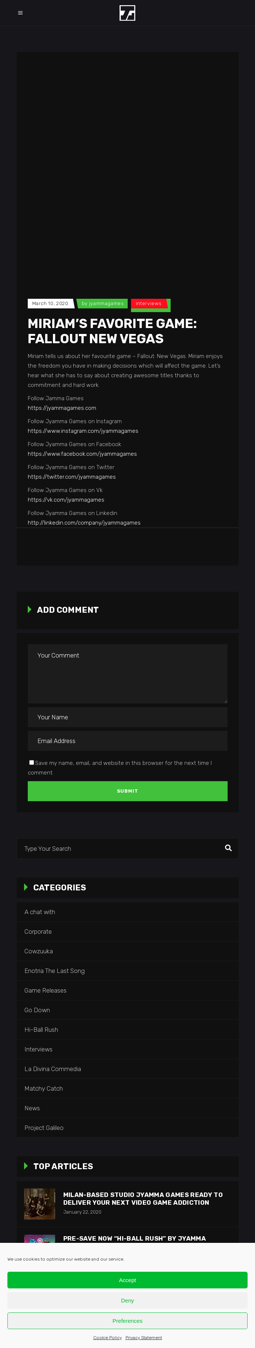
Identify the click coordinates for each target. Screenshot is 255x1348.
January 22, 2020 (82, 1212)
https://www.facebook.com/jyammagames (82, 454)
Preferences (127, 1321)
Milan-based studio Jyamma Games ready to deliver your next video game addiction (143, 1198)
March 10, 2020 (50, 303)
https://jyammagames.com (62, 408)
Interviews (149, 303)
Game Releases (45, 990)
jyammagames (106, 303)
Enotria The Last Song (54, 970)
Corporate (38, 931)
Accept (127, 1280)
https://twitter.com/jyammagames (72, 477)
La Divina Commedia (52, 1069)
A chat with (39, 912)
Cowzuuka (38, 951)
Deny (127, 1300)
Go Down (37, 1010)
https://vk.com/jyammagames (66, 499)
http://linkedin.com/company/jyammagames (84, 522)
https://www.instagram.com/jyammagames (83, 431)
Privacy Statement (143, 1337)
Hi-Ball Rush (41, 1029)
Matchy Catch (43, 1088)
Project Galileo (44, 1127)
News (32, 1108)
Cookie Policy (107, 1337)
